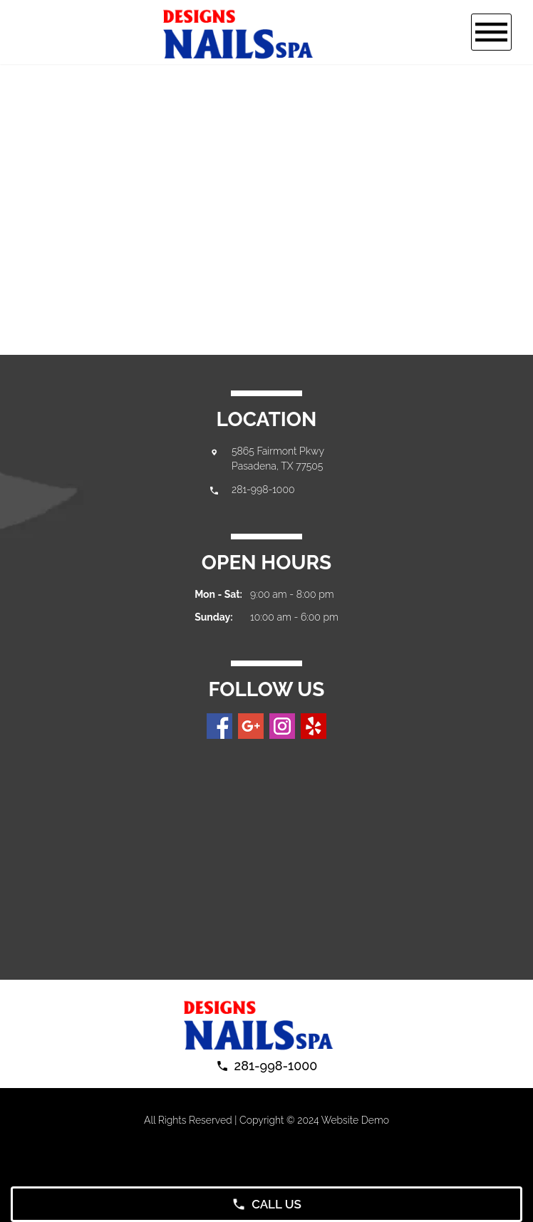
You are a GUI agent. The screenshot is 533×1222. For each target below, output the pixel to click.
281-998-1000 (263, 489)
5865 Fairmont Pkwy (278, 451)
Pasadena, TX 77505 (277, 466)
